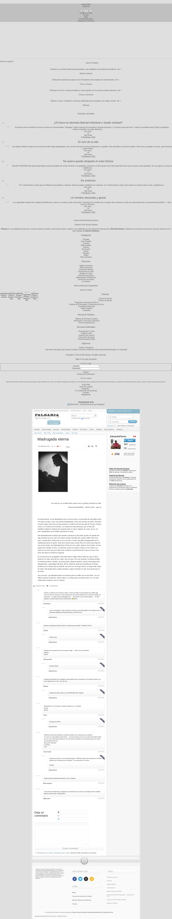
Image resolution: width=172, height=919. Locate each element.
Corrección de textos (86, 279)
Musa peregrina (47, 783)
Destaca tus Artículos (86, 21)
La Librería (86, 281)
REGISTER (86, 4)
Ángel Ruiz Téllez (26, 292)
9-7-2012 (38, 590)
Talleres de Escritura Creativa (86, 319)
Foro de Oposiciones (86, 323)
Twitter (81, 348)
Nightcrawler (46, 798)
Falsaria (87, 355)
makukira (11, 292)
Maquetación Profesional (86, 277)
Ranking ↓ (119, 429)
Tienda (90, 410)
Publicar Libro (86, 333)
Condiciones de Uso (112, 877)
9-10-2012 (43, 755)
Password (76, 368)
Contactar (86, 310)
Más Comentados (58, 433)
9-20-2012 (37, 789)
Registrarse (86, 395)
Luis (8, 184)
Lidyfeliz (45, 630)
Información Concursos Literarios (86, 321)
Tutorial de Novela (86, 269)
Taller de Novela (86, 268)
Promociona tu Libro (86, 271)
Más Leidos (47, 433)
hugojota (45, 686)
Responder (101, 603)
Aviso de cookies (86, 387)
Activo (89, 290)
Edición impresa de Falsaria (114, 891)
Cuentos (86, 243)
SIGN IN (86, 6)
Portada (86, 239)
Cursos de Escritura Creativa (59, 410)
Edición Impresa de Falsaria (81, 900)
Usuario (76, 366)
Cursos (86, 15)
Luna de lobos (47, 751)
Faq (47, 410)
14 (54, 446)
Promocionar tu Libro (86, 331)
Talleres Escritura (86, 266)
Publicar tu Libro (86, 273)
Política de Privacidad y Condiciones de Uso (86, 304)
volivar (45, 715)
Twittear (68, 447)
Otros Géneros (86, 257)
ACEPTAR (86, 385)
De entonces (88, 180)
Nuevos (83, 290)
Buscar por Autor (76, 418)
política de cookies (135, 382)
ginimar (8, 146)
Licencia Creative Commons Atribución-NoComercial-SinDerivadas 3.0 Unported (95, 350)
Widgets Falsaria (111, 884)
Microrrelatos (86, 245)
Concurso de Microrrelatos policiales (116, 899)
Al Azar (67, 433)
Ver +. (119, 69)
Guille (34, 292)
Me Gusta (88, 135)
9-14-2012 (37, 775)
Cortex (7, 202)
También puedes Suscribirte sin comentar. (83, 853)
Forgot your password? (86, 374)
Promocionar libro (86, 19)
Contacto (109, 880)
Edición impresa (76, 410)
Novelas (86, 253)
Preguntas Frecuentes (83, 302)
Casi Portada (86, 241)
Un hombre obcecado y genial (88, 197)
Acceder (86, 393)
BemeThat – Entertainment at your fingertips (87, 404)
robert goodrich (47, 659)
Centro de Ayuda (105, 300)
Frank (7, 127)
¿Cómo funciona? (105, 298)
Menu (83, 11)
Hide (88, 11)
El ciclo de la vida (88, 141)
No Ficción (86, 249)
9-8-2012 (38, 703)
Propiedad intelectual (86, 306)
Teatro (86, 255)
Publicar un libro (86, 13)
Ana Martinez (46, 603)
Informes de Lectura (86, 275)
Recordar (110, 426)
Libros (86, 251)
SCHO (18, 292)
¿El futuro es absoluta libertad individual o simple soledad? (88, 122)
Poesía (86, 247)
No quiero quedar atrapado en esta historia (88, 161)
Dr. (7, 165)
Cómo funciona (38, 410)
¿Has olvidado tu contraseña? (125, 426)
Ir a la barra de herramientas (86, 391)
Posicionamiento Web (86, 339)
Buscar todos (85, 418)
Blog (86, 17)
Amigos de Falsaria (112, 903)
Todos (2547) (38, 433)
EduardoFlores (40, 586)
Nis (3, 292)
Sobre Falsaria (86, 308)
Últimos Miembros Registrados (86, 286)
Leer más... (88, 131)
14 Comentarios (53, 586)
